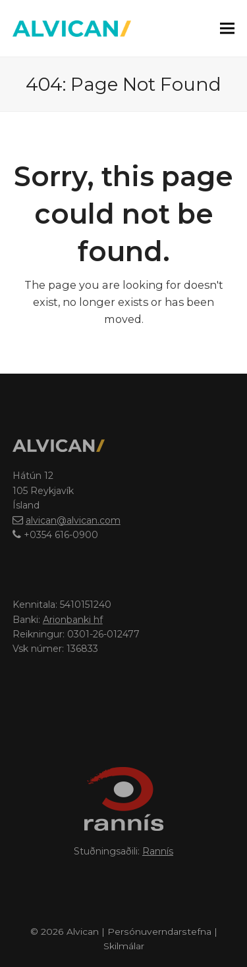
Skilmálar (123, 946)
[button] (227, 28)
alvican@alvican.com (73, 520)
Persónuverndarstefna (159, 931)
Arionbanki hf (73, 620)
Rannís (157, 851)
